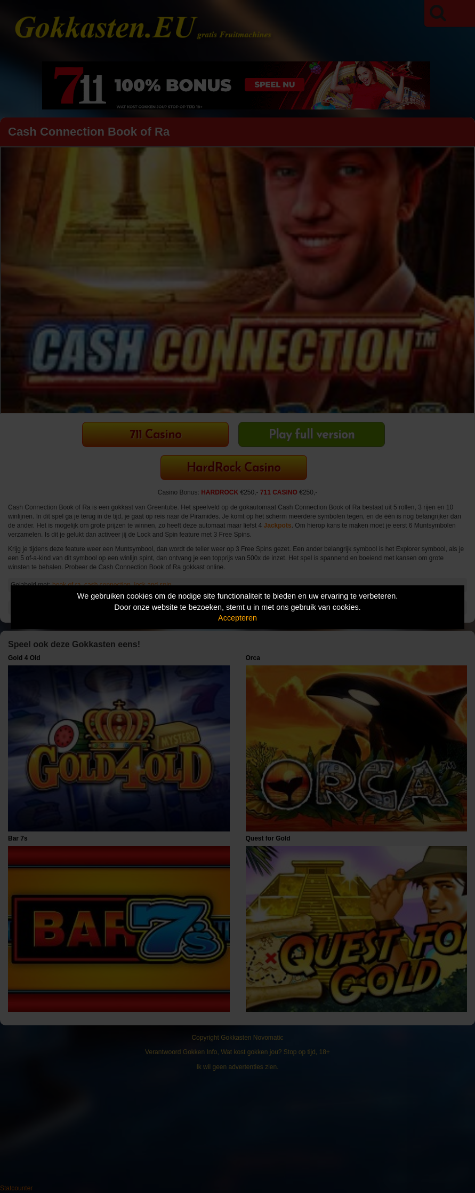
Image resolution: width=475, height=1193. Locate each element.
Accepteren (237, 618)
